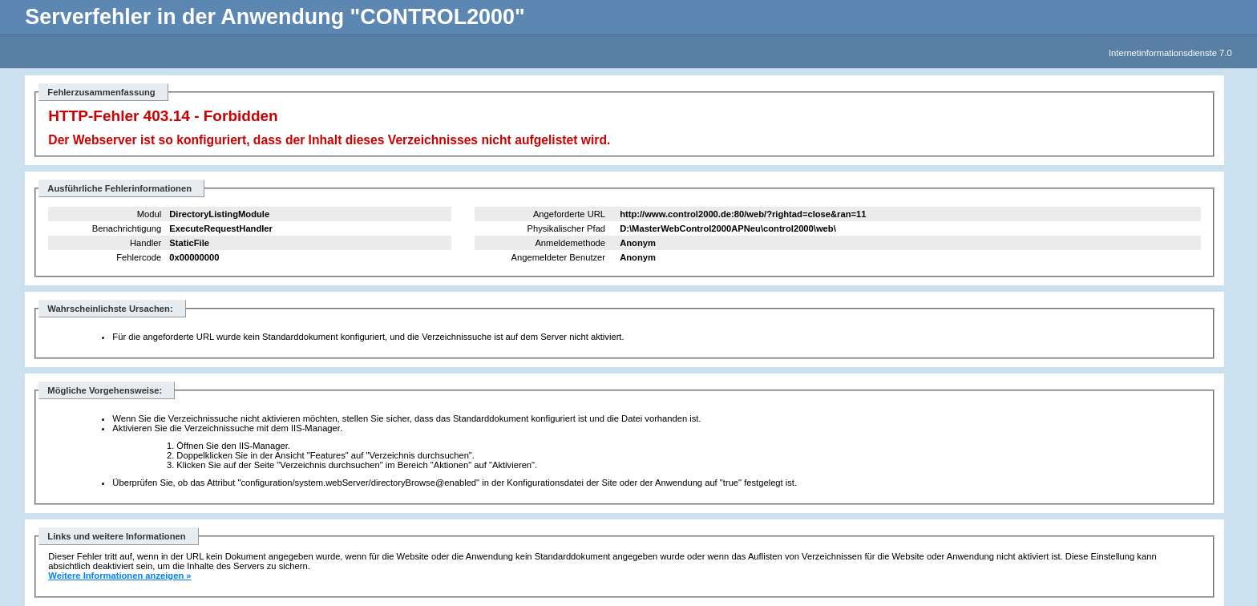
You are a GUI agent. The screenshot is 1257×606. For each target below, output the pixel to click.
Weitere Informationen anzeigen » (119, 575)
